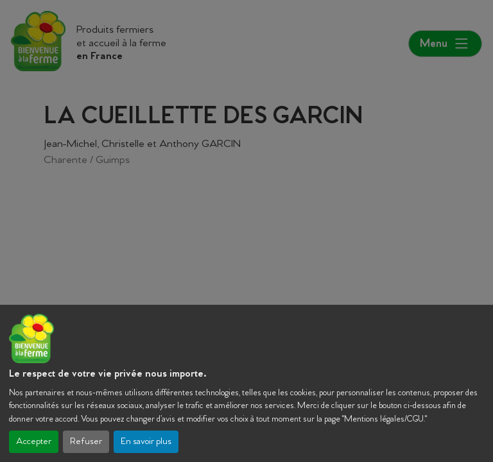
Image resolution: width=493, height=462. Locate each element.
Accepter (33, 441)
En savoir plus (146, 441)
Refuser (86, 441)
